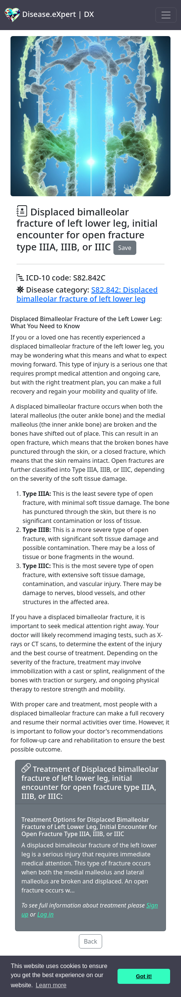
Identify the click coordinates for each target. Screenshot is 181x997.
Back (90, 941)
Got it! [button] (144, 976)
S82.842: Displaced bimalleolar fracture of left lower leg (87, 294)
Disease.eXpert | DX (49, 15)
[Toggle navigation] (165, 15)
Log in (45, 914)
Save (124, 248)
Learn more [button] (51, 985)
